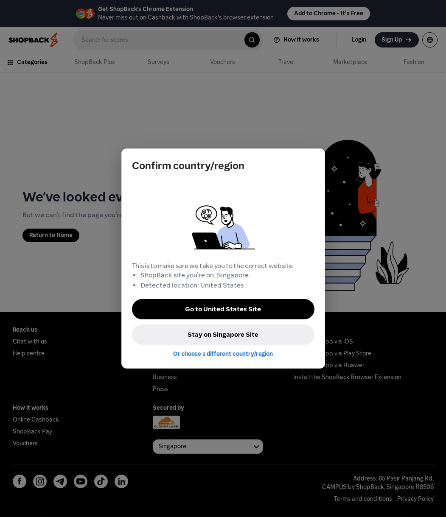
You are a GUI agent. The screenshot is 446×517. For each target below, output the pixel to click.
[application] (424, 495)
